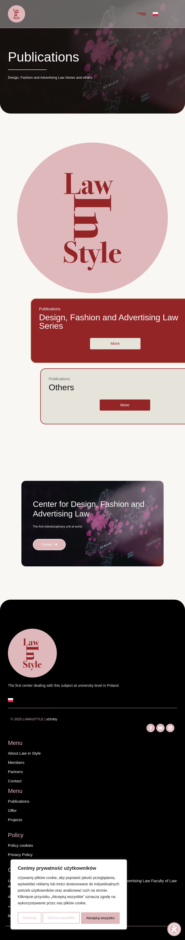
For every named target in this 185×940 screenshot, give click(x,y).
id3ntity (51, 719)
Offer (12, 810)
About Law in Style (24, 753)
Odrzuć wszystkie (61, 918)
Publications (18, 801)
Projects (15, 819)
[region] (69, 895)
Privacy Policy (20, 854)
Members (16, 762)
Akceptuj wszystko (100, 918)
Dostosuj (29, 918)
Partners (15, 771)
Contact (15, 781)
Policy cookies (20, 845)
